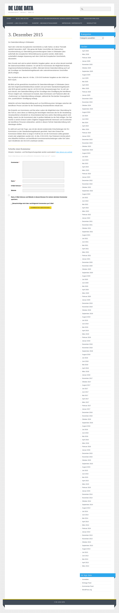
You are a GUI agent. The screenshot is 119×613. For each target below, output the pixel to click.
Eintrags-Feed (86, 583)
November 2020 (87, 266)
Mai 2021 (85, 245)
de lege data (20, 8)
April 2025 (85, 85)
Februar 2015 (86, 487)
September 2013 (87, 545)
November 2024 (87, 102)
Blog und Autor (22, 18)
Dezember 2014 (87, 494)
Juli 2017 (85, 388)
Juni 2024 (85, 119)
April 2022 (85, 208)
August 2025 (86, 75)
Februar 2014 (86, 528)
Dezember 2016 (87, 412)
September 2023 (87, 150)
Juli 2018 (85, 358)
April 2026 (85, 51)
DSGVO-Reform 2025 (91, 18)
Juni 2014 (85, 515)
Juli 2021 (85, 238)
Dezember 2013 (87, 535)
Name (13, 181)
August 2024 (86, 112)
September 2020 (87, 272)
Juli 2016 (85, 429)
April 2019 (85, 330)
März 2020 (85, 293)
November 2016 (87, 416)
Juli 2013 (85, 552)
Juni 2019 (85, 324)
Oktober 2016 (86, 419)
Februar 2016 (86, 446)
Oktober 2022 (86, 187)
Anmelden (85, 579)
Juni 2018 (85, 361)
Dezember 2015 (87, 453)
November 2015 (87, 457)
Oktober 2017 (86, 382)
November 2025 (87, 64)
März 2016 (85, 443)
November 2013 (87, 539)
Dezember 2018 (87, 344)
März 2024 (85, 129)
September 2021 (87, 232)
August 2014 (86, 508)
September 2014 (87, 504)
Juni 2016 (85, 433)
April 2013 (85, 562)
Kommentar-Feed (87, 586)
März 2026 (85, 54)
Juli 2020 (85, 279)
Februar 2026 (86, 57)
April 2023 (85, 167)
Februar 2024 (86, 133)
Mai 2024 (85, 122)
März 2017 (85, 402)
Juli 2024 (85, 116)
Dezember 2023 (87, 139)
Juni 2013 (85, 556)
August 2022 (86, 194)
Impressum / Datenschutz (72, 23)
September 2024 (87, 109)
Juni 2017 (85, 392)
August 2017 (86, 385)
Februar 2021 (86, 255)
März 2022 (85, 211)
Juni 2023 (85, 160)
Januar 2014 (86, 532)
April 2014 (85, 521)
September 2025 (87, 71)
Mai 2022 (85, 204)
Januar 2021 (86, 259)
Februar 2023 (86, 173)
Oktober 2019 (86, 310)
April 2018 (85, 368)
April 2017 (85, 399)
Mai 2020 (85, 286)
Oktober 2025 (86, 68)
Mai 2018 (85, 364)
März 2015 (85, 484)
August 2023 (86, 153)
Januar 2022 (86, 218)
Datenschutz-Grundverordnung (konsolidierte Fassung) (56, 18)
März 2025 (85, 88)
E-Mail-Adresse (16, 186)
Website (13, 190)
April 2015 (85, 480)
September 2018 (87, 351)
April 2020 (85, 289)
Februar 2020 (86, 296)
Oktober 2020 (86, 269)
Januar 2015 (86, 491)
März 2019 (85, 334)
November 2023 (87, 143)
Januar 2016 (86, 450)
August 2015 (86, 467)
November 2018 (87, 347)
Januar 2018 (86, 375)
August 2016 (86, 426)
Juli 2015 (85, 470)
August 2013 (86, 549)
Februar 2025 (86, 92)
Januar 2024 (86, 136)
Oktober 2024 (86, 105)
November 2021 (87, 225)
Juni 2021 (85, 242)
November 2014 (87, 498)
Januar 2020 (86, 300)
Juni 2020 (85, 283)
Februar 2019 (86, 337)
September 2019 (87, 313)
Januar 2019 (86, 341)
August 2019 (86, 317)
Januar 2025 (86, 95)
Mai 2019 (85, 327)
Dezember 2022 (87, 180)
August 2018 (86, 354)
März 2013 (85, 566)
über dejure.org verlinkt (64, 152)
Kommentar (15, 162)
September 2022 (87, 191)
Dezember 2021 (87, 221)
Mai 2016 (85, 436)
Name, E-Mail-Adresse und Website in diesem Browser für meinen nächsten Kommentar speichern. (39, 198)
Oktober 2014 (86, 501)
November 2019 (87, 307)
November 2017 (87, 378)
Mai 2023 (85, 163)
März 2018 (85, 371)
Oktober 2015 (86, 460)
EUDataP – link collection (17, 23)
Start (9, 18)
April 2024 (85, 126)
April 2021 (85, 249)
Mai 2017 (85, 395)
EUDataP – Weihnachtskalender (44, 23)
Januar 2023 (86, 177)
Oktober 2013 (86, 542)
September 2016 (87, 423)
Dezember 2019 (87, 303)
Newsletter (91, 23)
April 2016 (85, 440)
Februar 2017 (86, 405)
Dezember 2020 (87, 262)
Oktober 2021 (86, 228)
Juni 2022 (85, 201)
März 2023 (85, 170)
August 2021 (86, 235)
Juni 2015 (85, 474)
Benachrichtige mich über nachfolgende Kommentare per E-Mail (32, 204)
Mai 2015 (85, 477)
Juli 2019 (85, 320)
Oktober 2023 (86, 146)
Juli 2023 (85, 156)
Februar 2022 (86, 214)
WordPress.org (87, 590)
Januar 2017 (86, 409)
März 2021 (85, 252)
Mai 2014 (85, 518)
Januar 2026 (86, 61)
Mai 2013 (85, 559)
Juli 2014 (85, 511)
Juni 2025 (85, 78)
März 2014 (85, 525)
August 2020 (86, 276)
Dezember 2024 (87, 98)
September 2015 (87, 463)
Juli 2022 (85, 197)
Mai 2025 (85, 81)
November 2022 (87, 184)
